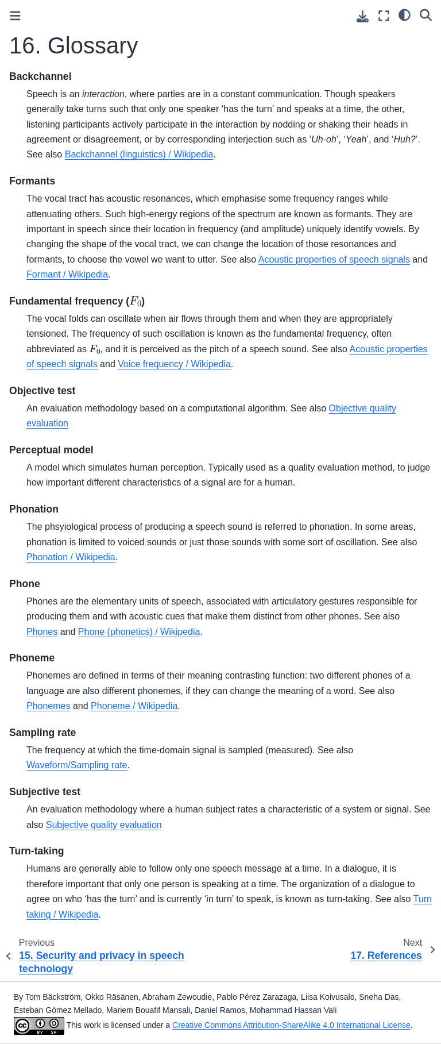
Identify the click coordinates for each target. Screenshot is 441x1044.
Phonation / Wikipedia (70, 557)
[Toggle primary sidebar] (15, 16)
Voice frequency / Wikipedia (174, 364)
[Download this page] (362, 16)
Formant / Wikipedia (67, 274)
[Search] (425, 14)
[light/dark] (404, 14)
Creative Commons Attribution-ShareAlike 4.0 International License (291, 1025)
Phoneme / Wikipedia (134, 706)
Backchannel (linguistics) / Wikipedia (139, 154)
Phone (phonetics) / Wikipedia (139, 632)
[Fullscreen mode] (383, 16)
